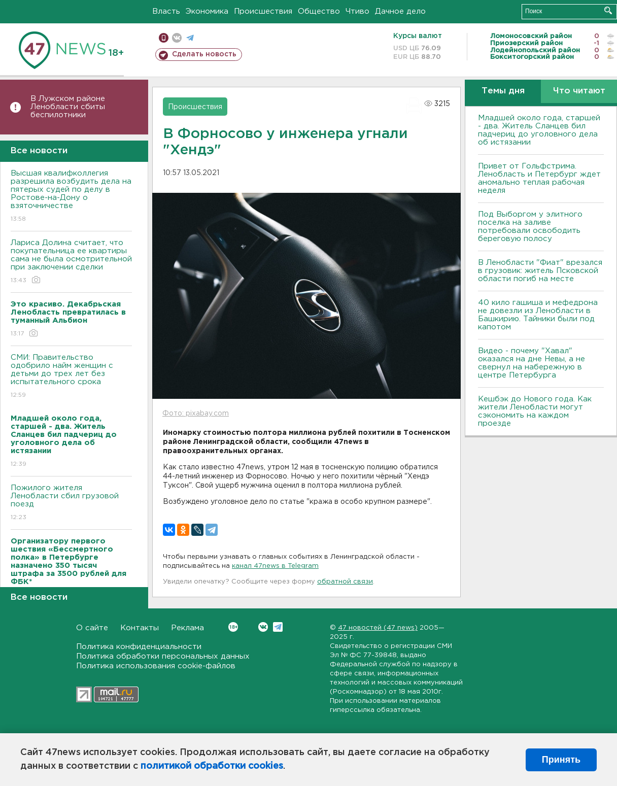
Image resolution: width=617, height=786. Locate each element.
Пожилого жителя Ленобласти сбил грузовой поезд (71, 503)
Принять (561, 760)
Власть (166, 11)
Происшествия (263, 11)
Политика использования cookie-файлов (155, 666)
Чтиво (357, 11)
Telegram (278, 627)
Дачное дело (400, 11)
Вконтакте (233, 627)
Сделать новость (204, 54)
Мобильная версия (163, 38)
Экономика (207, 11)
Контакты (139, 628)
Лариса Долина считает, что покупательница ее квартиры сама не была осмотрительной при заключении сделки (71, 262)
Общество (319, 11)
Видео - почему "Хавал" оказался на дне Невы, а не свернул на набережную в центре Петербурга (531, 363)
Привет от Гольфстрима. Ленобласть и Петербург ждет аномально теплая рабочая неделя (539, 178)
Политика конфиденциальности (138, 646)
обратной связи (345, 582)
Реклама (187, 628)
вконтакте (177, 38)
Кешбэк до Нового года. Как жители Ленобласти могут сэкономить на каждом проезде (535, 411)
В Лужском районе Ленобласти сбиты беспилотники (67, 106)
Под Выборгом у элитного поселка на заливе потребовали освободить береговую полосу (530, 226)
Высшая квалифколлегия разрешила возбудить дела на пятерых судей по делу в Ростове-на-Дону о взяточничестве (71, 196)
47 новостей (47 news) (378, 628)
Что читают (579, 91)
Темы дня (503, 91)
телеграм (190, 38)
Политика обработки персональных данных (163, 656)
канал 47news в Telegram (275, 566)
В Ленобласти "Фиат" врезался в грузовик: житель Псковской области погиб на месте (540, 270)
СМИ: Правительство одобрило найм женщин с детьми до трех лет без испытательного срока (71, 376)
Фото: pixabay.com (195, 414)
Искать (608, 10)
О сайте (92, 628)
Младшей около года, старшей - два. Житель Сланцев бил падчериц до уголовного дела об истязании (539, 130)
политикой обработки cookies (212, 766)
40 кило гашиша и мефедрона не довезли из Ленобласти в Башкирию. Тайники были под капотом (538, 314)
